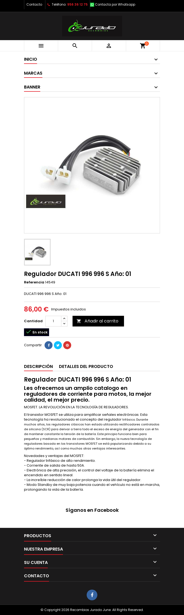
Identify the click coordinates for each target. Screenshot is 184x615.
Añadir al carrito (97, 321)
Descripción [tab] (38, 366)
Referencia (34, 282)
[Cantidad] (53, 321)
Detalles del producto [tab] (86, 366)
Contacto (34, 4)
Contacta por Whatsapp (115, 4)
